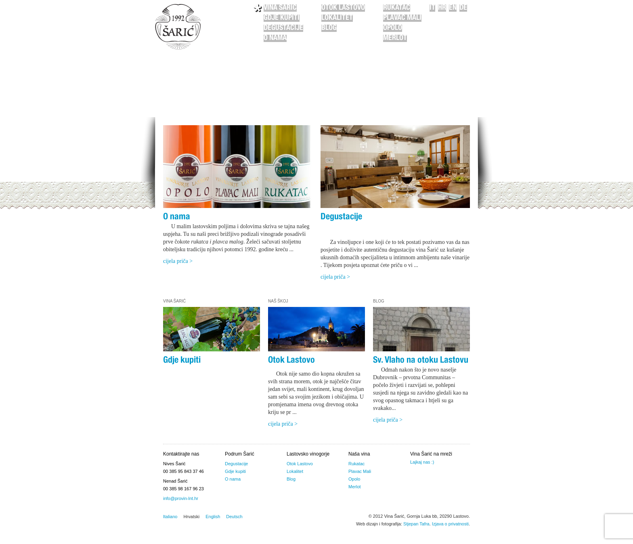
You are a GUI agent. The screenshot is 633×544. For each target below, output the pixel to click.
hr (442, 8)
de (463, 8)
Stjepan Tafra (416, 523)
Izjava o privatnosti (450, 523)
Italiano (170, 516)
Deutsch (234, 516)
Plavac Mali (402, 18)
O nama (275, 38)
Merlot (395, 38)
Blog (329, 28)
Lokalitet (337, 18)
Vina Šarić (280, 8)
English (212, 516)
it (432, 8)
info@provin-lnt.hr (180, 498)
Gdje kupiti (282, 18)
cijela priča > (178, 261)
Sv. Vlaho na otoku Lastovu (420, 360)
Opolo (392, 28)
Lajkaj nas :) (422, 462)
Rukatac (396, 8)
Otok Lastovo (343, 8)
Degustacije (283, 28)
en (453, 8)
